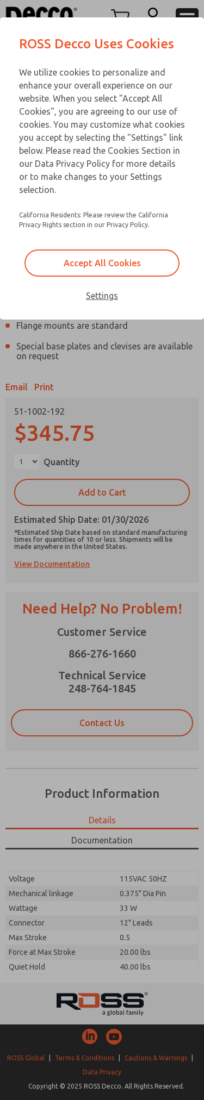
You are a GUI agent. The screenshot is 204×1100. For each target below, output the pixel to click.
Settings (102, 296)
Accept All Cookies (102, 263)
